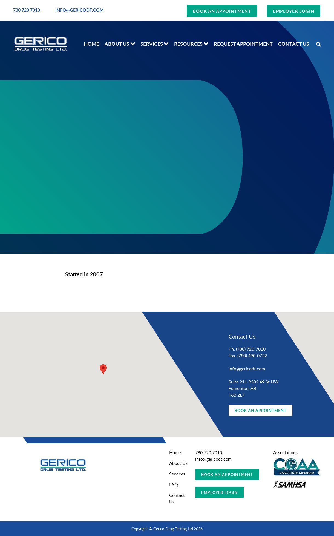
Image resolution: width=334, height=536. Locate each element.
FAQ (173, 484)
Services (151, 43)
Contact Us (293, 43)
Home (91, 43)
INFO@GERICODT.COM (79, 10)
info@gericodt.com (247, 368)
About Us (117, 43)
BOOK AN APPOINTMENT (222, 11)
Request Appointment (243, 43)
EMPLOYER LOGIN (293, 11)
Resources (188, 43)
